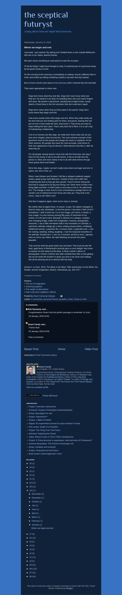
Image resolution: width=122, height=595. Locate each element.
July (34, 505)
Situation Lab (85, 375)
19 (30, 487)
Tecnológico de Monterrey (57, 375)
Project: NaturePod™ (38, 417)
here (41, 384)
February (36, 521)
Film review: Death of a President (43, 427)
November (36, 498)
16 (30, 538)
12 (30, 553)
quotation (63, 299)
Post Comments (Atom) (46, 355)
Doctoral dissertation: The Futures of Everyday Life (51, 444)
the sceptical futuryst (46, 19)
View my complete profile (37, 387)
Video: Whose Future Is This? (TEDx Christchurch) (51, 437)
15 (30, 542)
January (35, 525)
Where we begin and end (42, 528)
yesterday (62, 83)
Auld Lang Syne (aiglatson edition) (41, 292)
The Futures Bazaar (83, 382)
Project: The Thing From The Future (44, 430)
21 (30, 479)
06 (30, 576)
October (35, 502)
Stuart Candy (34, 324)
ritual (70, 299)
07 (30, 573)
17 (30, 534)
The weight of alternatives (37, 289)
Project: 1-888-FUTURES (40, 420)
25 (30, 463)
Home (61, 349)
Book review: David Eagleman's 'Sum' (45, 454)
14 (30, 545)
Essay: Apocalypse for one (40, 413)
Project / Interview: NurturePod (42, 407)
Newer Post (31, 349)
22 (30, 475)
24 (30, 467)
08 (30, 569)
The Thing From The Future (58, 382)
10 (30, 561)
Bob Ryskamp (34, 309)
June (34, 509)
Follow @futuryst (50, 396)
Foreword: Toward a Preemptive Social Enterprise (50, 410)
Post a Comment (36, 337)
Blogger (69, 588)
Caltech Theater (64, 379)
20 (30, 483)
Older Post (91, 349)
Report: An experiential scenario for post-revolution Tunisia (54, 423)
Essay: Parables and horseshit (42, 447)
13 (30, 549)
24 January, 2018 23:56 (39, 331)
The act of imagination (35, 284)
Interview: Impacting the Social (42, 434)
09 (30, 565)
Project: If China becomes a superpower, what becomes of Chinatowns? (60, 440)
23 (30, 471)
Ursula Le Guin (80, 299)
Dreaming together (34, 286)
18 (30, 490)
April (34, 513)
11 (30, 557)
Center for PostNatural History (50, 377)
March (35, 517)
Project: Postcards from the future (43, 450)
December (36, 494)
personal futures (51, 299)
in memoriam (37, 299)
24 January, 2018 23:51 (39, 316)
